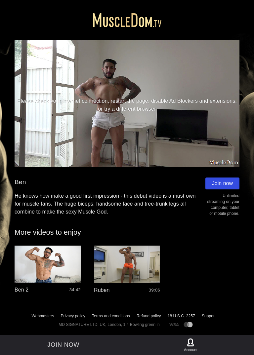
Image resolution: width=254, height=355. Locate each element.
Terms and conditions (111, 316)
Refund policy (149, 316)
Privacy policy (73, 316)
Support (209, 316)
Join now (222, 183)
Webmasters (43, 316)
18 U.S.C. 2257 (181, 316)
